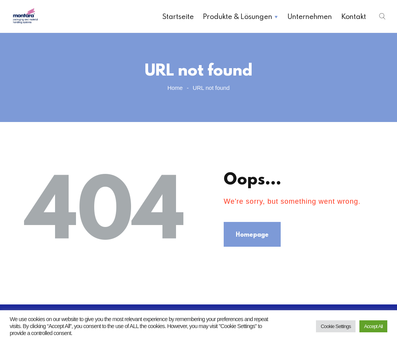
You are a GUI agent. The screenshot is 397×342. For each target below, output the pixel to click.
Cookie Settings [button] (336, 326)
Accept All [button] (373, 326)
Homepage (252, 234)
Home (175, 88)
